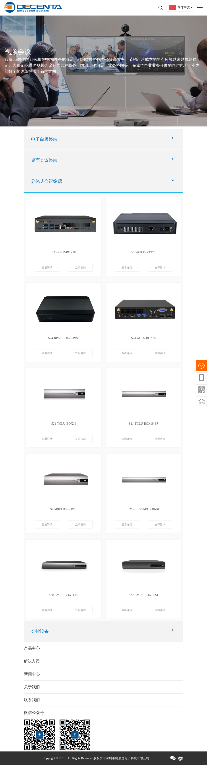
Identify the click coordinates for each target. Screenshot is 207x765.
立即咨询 (80, 267)
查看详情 (47, 267)
